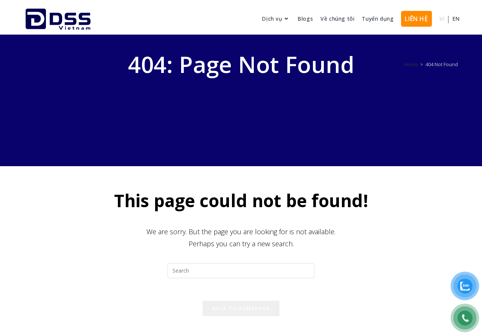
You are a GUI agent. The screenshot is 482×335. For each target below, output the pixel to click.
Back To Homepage (241, 308)
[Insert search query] (241, 270)
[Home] (411, 64)
